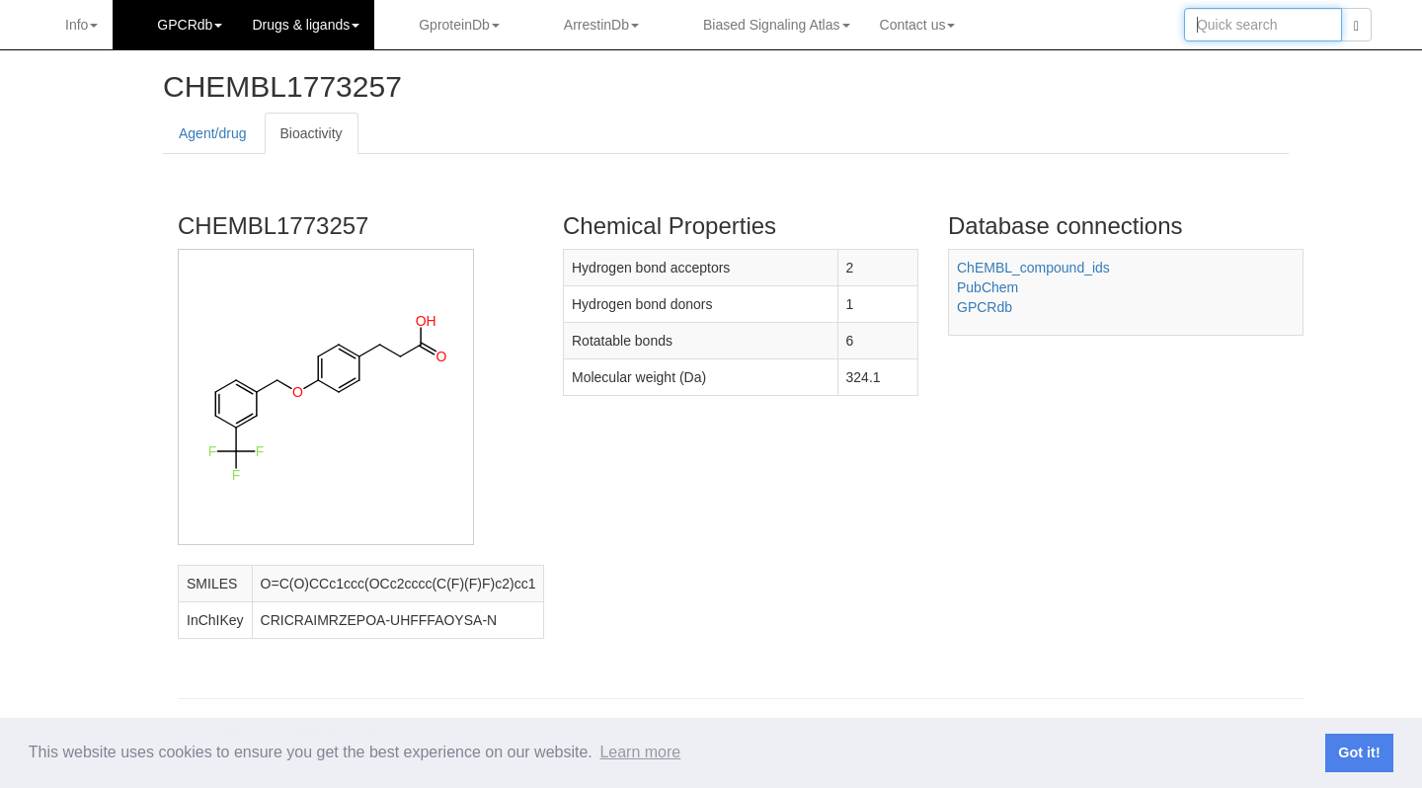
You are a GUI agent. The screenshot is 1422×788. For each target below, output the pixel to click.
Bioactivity (311, 133)
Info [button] (81, 25)
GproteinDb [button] (459, 25)
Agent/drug (213, 133)
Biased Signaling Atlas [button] (776, 25)
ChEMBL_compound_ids (1033, 268)
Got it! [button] (1359, 752)
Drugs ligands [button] (305, 25)
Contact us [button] (918, 25)
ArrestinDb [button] (601, 25)
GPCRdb (984, 307)
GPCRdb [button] (189, 25)
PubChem (987, 287)
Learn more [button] (639, 752)
